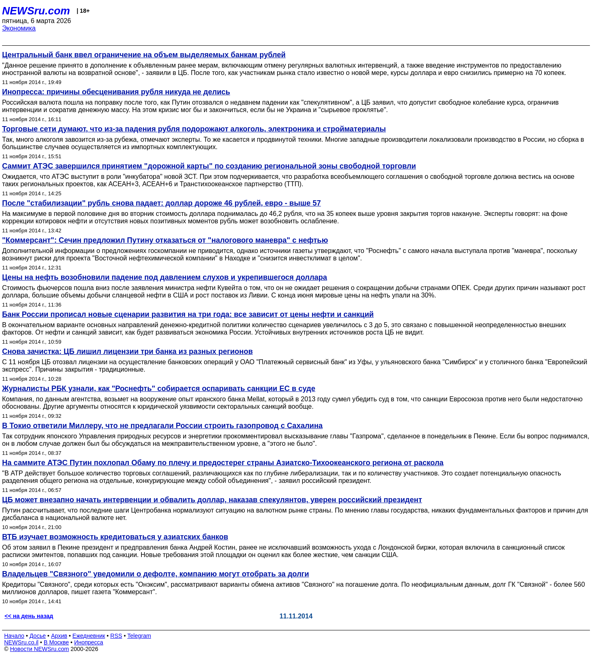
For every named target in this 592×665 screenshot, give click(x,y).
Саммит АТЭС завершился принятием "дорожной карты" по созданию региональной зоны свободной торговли (209, 166)
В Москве (56, 642)
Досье (37, 635)
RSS (116, 635)
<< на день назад (29, 616)
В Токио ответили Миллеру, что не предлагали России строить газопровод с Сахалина (162, 425)
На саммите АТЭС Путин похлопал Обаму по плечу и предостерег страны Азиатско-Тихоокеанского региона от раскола (222, 463)
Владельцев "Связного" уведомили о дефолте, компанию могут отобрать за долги (155, 574)
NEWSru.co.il (21, 642)
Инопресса (89, 642)
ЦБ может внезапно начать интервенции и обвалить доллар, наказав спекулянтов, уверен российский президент (212, 500)
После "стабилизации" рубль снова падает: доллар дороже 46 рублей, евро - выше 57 (161, 203)
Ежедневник (89, 635)
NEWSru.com (36, 11)
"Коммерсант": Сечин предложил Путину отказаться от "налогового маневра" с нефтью (165, 240)
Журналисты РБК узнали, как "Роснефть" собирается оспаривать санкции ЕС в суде (158, 388)
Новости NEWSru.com (39, 649)
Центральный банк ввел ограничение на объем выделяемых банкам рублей (143, 55)
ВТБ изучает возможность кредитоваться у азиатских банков (115, 537)
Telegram (139, 635)
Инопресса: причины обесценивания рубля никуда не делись (116, 92)
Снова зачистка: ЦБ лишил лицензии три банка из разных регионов (127, 351)
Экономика (19, 28)
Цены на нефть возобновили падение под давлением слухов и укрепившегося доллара (164, 277)
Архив (59, 635)
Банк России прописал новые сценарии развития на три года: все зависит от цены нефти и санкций (188, 314)
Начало (14, 635)
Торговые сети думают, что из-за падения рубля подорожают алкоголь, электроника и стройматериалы (194, 129)
